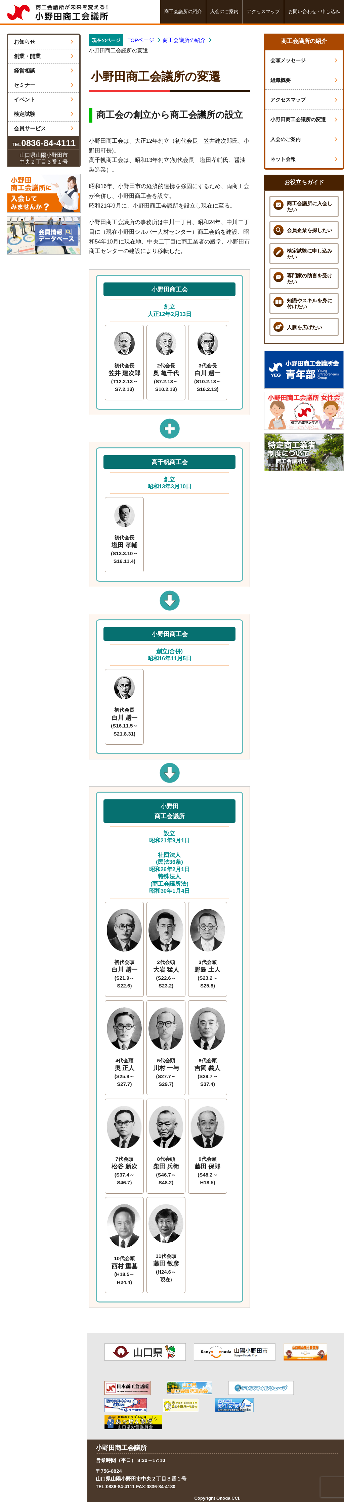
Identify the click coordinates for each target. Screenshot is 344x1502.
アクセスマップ (263, 11)
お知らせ (44, 42)
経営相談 (44, 71)
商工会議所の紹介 (183, 11)
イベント (44, 99)
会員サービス (44, 128)
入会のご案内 (224, 11)
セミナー (44, 85)
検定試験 (44, 114)
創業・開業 (44, 56)
